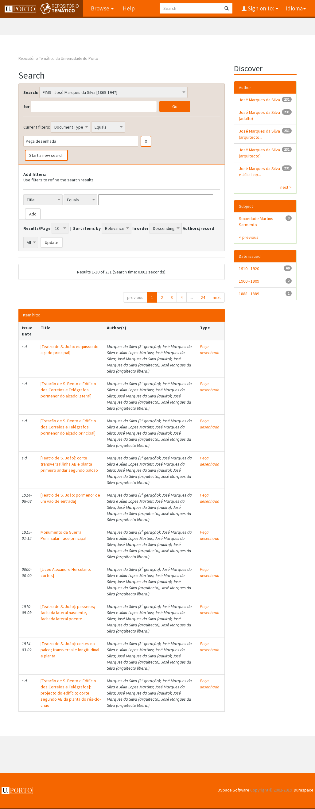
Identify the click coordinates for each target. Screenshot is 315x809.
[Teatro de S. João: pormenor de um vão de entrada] (70, 498)
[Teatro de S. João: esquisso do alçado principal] (70, 349)
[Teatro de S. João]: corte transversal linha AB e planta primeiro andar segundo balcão (69, 464)
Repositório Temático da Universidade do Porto (58, 58)
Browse (102, 8)
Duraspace (303, 790)
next (217, 297)
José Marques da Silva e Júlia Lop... (259, 171)
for (26, 106)
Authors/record (198, 228)
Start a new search (46, 155)
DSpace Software (233, 790)
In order (140, 228)
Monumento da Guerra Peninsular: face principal (63, 535)
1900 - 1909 (249, 281)
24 (203, 297)
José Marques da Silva (259, 100)
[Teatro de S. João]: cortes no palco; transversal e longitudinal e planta (70, 650)
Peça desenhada (210, 349)
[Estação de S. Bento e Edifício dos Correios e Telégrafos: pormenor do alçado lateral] (68, 390)
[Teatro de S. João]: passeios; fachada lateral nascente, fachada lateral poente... (68, 612)
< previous (249, 237)
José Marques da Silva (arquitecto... (259, 134)
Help (129, 8)
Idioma (296, 8)
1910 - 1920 (249, 268)
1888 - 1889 (249, 293)
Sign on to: (262, 8)
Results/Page (37, 228)
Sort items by (87, 228)
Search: (30, 92)
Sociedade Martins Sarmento (256, 221)
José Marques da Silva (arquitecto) (259, 153)
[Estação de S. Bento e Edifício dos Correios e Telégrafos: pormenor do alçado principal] (68, 427)
